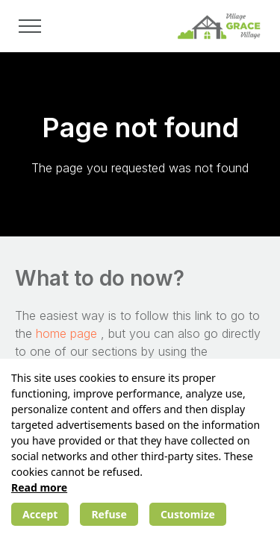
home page (68, 333)
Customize (188, 514)
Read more (39, 487)
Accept (39, 514)
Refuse (108, 514)
